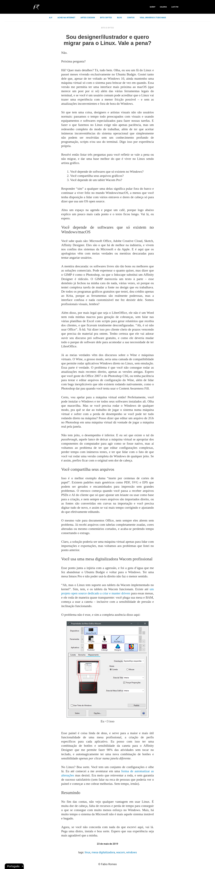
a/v (50, 17)
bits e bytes (106, 17)
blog (119, 17)
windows (131, 852)
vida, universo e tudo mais (153, 17)
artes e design (87, 17)
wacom (120, 852)
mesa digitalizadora (103, 852)
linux (87, 852)
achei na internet (66, 17)
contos (131, 17)
